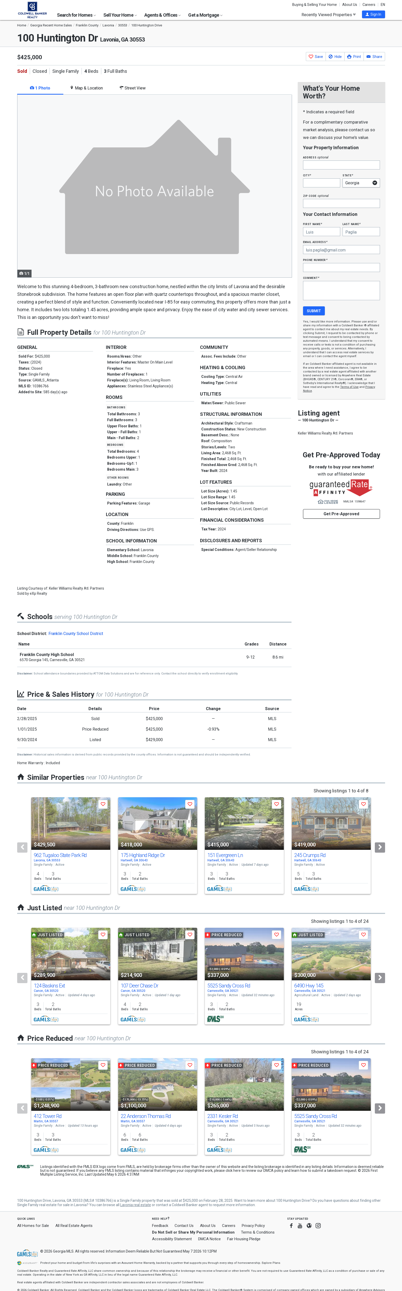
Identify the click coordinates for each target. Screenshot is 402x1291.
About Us (349, 4)
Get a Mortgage (205, 15)
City (307, 175)
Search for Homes (76, 15)
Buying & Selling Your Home (314, 4)
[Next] (380, 847)
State (348, 175)
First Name (312, 224)
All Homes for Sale (33, 1225)
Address (316, 157)
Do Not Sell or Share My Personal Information (193, 1232)
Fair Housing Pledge (243, 1239)
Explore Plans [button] (271, 1263)
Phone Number (315, 260)
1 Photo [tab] (40, 88)
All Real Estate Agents (74, 1225)
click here (233, 1170)
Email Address (315, 242)
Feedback (160, 1226)
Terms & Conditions (258, 1232)
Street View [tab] (132, 88)
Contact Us (184, 1225)
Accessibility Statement (172, 1239)
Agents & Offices (162, 15)
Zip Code (316, 196)
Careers (369, 4)
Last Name (352, 224)
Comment (311, 278)
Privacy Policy (253, 1225)
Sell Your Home (120, 15)
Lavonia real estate (135, 1205)
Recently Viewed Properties (329, 14)
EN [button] (383, 5)
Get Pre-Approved (341, 513)
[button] (373, 14)
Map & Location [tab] (86, 88)
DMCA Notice (209, 1239)
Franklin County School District (75, 633)
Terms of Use (349, 387)
